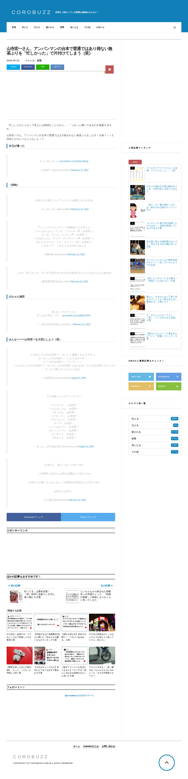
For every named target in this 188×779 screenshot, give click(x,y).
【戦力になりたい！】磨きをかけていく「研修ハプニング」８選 (161, 336)
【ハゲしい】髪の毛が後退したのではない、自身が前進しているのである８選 (161, 225)
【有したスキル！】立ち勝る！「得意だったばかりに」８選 (161, 279)
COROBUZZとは (91, 746)
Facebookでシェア (33, 517)
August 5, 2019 (78, 377)
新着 (14, 27)
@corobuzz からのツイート (79, 695)
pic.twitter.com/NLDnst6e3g (74, 161)
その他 (87, 27)
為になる (74, 27)
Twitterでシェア (88, 517)
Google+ (142, 386)
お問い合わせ (108, 746)
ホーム (76, 746)
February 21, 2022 (79, 170)
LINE (43, 66)
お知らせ (100, 27)
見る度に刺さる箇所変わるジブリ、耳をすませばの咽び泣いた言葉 (161, 244)
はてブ (57, 66)
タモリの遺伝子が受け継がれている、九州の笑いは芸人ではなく (161, 189)
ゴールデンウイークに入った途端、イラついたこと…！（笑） (161, 169)
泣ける (37, 27)
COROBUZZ (32, 12)
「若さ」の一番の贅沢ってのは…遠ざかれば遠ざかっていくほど (161, 207)
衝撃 (62, 27)
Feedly (169, 386)
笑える (25, 27)
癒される (50, 27)
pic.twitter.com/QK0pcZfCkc (76, 315)
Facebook (28, 66)
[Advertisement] (61, 97)
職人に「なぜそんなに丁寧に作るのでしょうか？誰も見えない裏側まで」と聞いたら (161, 299)
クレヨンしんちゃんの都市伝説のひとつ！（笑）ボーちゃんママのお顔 (161, 262)
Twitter (13, 66)
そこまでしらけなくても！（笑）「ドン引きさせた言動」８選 (161, 317)
